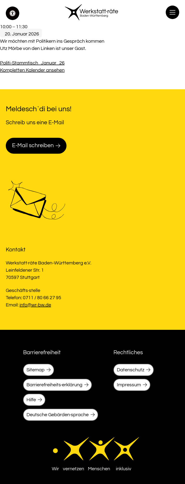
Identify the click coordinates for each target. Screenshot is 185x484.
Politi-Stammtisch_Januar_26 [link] (32, 63)
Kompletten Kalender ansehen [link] (32, 70)
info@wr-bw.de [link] (35, 305)
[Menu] (172, 12)
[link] (12, 13)
